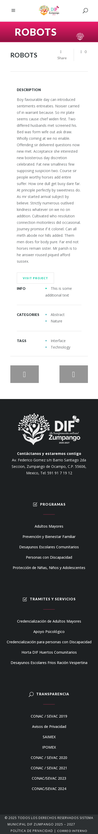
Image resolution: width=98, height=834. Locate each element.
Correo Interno (72, 831)
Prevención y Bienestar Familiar (49, 536)
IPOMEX (49, 747)
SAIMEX (49, 736)
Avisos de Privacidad (49, 726)
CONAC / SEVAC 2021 (49, 767)
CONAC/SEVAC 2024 (49, 788)
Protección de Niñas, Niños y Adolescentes (49, 567)
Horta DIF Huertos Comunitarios (49, 652)
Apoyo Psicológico (49, 631)
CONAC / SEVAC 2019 (49, 716)
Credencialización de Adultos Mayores (49, 621)
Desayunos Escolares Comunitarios (49, 546)
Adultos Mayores (49, 526)
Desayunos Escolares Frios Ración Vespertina (49, 662)
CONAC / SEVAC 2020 (49, 757)
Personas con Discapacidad (49, 557)
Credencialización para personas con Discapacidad (49, 641)
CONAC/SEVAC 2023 (49, 778)
